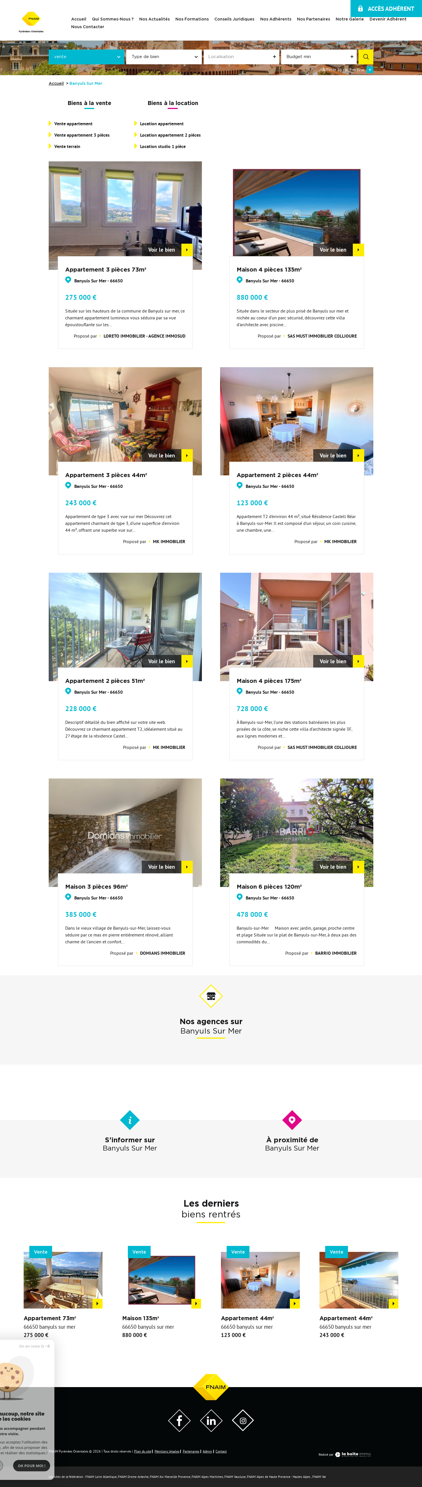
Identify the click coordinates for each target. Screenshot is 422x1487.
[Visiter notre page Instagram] (243, 1429)
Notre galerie (350, 19)
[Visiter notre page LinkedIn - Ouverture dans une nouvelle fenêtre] (211, 1430)
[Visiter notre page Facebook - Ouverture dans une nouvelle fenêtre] (179, 1430)
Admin (207, 1451)
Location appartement (162, 124)
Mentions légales (167, 1451)
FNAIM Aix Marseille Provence (170, 1477)
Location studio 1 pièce (163, 146)
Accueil (78, 19)
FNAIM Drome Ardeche (133, 1477)
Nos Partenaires (313, 19)
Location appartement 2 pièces (170, 135)
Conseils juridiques (234, 19)
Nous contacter (87, 27)
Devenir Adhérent (388, 19)
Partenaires (191, 1451)
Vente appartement (73, 124)
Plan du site (142, 1451)
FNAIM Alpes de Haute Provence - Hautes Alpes (278, 1477)
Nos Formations (192, 19)
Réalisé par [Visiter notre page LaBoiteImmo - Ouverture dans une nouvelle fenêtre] (346, 1454)
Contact (221, 1451)
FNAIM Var (319, 1477)
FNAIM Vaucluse (235, 1477)
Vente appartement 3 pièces (82, 135)
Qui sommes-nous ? (113, 19)
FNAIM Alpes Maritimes (207, 1477)
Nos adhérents (275, 19)
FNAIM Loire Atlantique (101, 1477)
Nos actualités (154, 19)
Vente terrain (67, 146)
